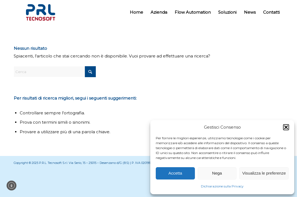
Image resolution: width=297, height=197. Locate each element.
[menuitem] (136, 12)
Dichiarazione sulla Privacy (222, 186)
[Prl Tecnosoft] (40, 12)
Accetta (175, 173)
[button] (286, 127)
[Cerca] (55, 71)
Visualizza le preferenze (264, 173)
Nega (217, 173)
